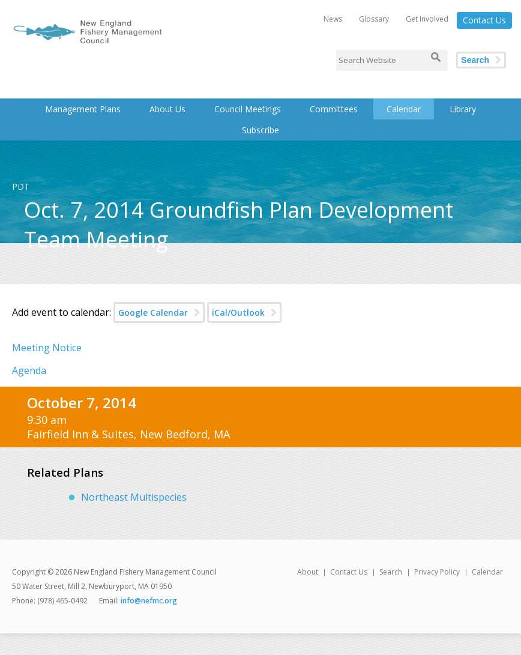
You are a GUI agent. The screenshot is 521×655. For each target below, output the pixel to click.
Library (463, 109)
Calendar (404, 109)
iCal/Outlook (238, 312)
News (333, 19)
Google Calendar (153, 312)
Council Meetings (247, 109)
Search (475, 60)
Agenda (29, 370)
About (307, 572)
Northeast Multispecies (134, 497)
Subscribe (260, 130)
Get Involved (427, 19)
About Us (167, 109)
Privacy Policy (437, 572)
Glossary (374, 19)
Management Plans (83, 109)
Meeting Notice (47, 347)
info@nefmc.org (149, 601)
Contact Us (484, 20)
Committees (334, 109)
